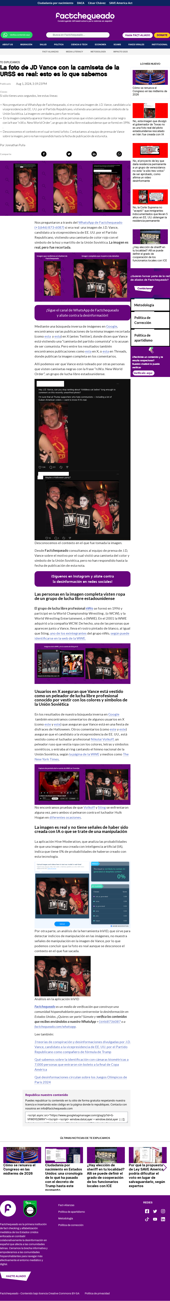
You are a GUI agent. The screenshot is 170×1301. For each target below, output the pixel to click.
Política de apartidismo (71, 1211)
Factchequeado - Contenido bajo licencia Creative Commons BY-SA (40, 1293)
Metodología (98, 52)
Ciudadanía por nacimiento (55, 3)
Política (59, 44)
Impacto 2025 (120, 52)
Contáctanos (145, 288)
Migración (26, 44)
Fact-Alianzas (50, 52)
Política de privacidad (97, 1293)
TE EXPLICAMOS (10, 62)
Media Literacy (74, 52)
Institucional (160, 44)
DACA (80, 3)
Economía (100, 44)
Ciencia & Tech (79, 44)
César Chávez (97, 3)
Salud (43, 44)
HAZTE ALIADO (16, 1276)
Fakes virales (136, 44)
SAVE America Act (120, 3)
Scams (117, 44)
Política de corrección (71, 1225)
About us (7, 44)
